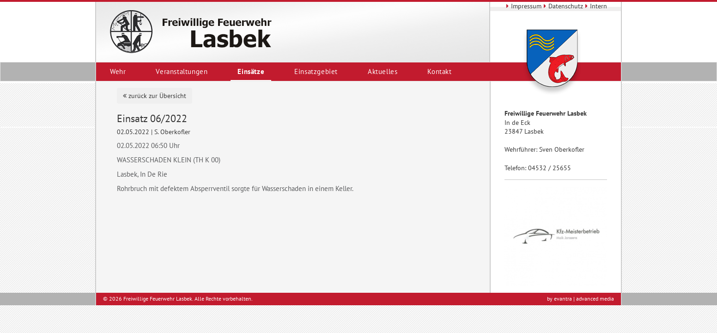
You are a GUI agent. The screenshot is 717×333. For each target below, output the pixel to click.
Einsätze (250, 71)
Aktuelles (382, 71)
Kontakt (439, 71)
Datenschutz (562, 6)
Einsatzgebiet (316, 71)
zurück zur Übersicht (154, 96)
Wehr (118, 71)
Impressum (522, 6)
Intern (595, 6)
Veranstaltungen (181, 71)
